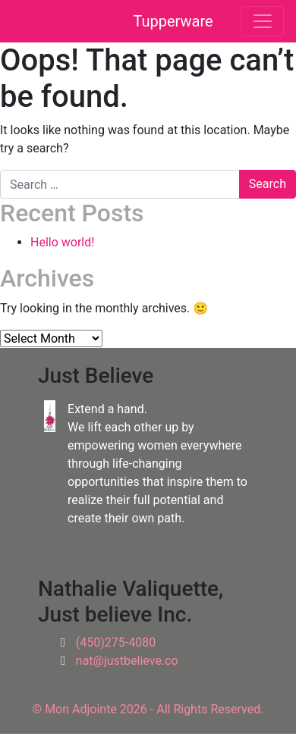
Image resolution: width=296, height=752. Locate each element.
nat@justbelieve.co (127, 660)
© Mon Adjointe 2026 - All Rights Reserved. (148, 709)
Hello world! (62, 242)
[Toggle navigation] (262, 21)
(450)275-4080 (116, 642)
